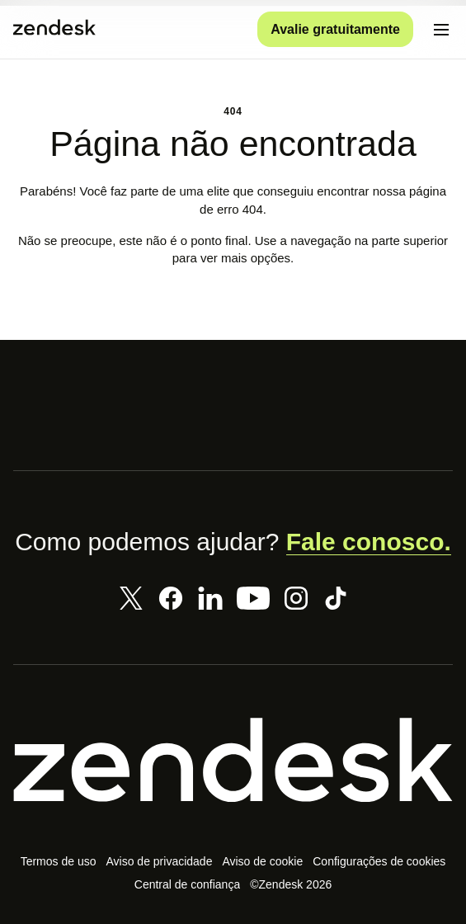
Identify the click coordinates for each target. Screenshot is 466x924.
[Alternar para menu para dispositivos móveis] (441, 30)
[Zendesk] (233, 760)
